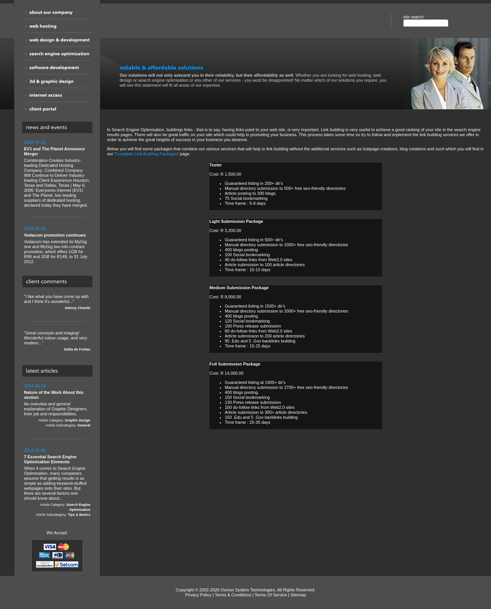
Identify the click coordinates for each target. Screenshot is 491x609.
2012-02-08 (35, 450)
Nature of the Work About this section (54, 395)
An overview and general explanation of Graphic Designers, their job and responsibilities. (57, 406)
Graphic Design (78, 420)
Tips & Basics (79, 515)
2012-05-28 (35, 228)
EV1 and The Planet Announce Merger (54, 151)
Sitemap (298, 595)
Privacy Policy (198, 595)
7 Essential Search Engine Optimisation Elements (50, 459)
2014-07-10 (35, 142)
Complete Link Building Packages (146, 153)
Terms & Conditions (233, 595)
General (84, 425)
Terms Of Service (271, 595)
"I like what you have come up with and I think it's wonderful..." (57, 302)
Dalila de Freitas (77, 349)
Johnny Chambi (77, 308)
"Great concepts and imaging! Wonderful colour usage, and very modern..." (57, 341)
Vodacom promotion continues (55, 235)
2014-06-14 (35, 386)
